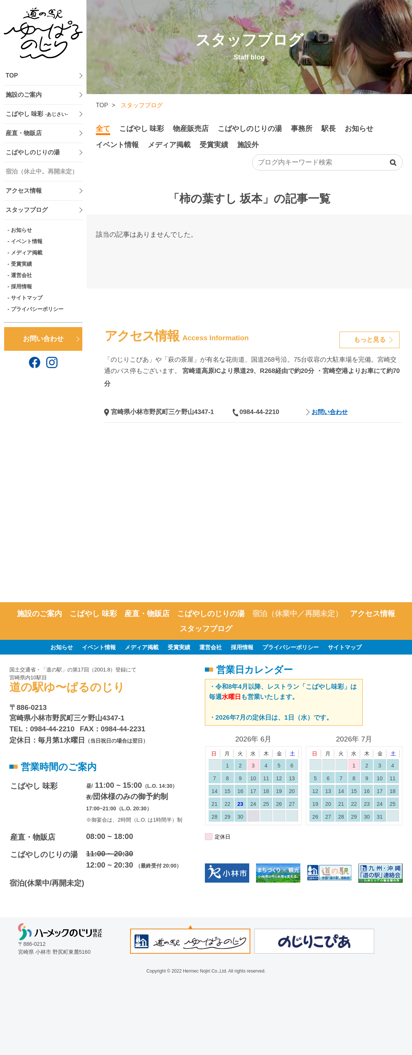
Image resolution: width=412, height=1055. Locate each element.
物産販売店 (191, 128)
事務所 (301, 128)
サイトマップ (26, 298)
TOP (12, 75)
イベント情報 (26, 241)
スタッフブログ (27, 210)
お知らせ (21, 230)
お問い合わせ (43, 339)
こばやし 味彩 (37, 114)
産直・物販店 (24, 133)
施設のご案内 (24, 94)
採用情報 (21, 286)
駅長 (328, 128)
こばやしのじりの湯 (33, 152)
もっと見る (370, 339)
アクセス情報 (24, 190)
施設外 (248, 145)
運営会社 (21, 275)
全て (103, 128)
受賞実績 (21, 264)
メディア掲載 (26, 253)
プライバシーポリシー (37, 309)
